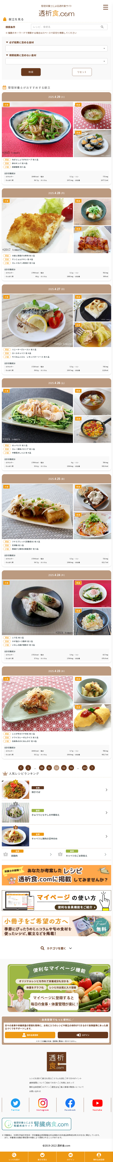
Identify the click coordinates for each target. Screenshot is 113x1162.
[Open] (104, 48)
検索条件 (10, 27)
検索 (31, 72)
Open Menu (105, 7)
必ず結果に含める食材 (20, 42)
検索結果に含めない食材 (21, 55)
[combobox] (53, 48)
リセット (82, 72)
